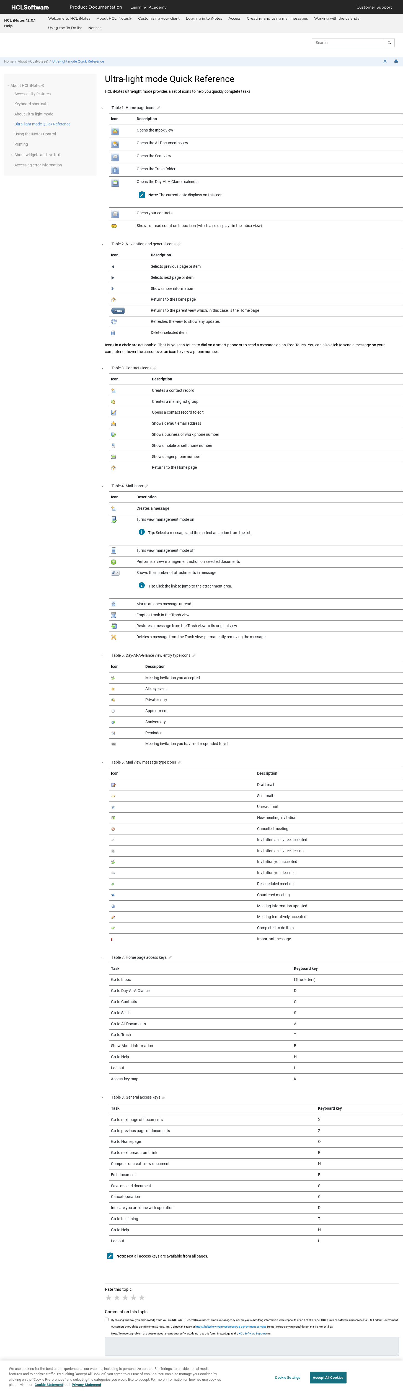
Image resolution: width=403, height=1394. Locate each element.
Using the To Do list (65, 28)
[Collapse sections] (385, 61)
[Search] (389, 42)
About (114, 18)
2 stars (117, 1297)
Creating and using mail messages (277, 18)
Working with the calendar (337, 18)
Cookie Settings (287, 1380)
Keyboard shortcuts (31, 104)
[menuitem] (69, 18)
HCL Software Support (252, 1333)
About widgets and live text (37, 155)
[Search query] (353, 42)
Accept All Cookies (328, 1380)
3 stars (126, 1297)
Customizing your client (159, 18)
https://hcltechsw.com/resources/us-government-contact (230, 1326)
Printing (21, 144)
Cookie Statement (49, 1387)
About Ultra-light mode (33, 114)
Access (234, 18)
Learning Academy (148, 7)
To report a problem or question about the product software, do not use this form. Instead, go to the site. (191, 1333)
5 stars (142, 1297)
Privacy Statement (86, 1387)
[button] (8, 86)
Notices (94, 28)
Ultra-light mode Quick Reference (78, 61)
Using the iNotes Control (35, 134)
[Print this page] (396, 61)
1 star (109, 1297)
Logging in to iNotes (204, 18)
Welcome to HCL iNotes (69, 18)
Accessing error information (38, 165)
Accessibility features (32, 94)
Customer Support (374, 7)
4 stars (134, 1297)
